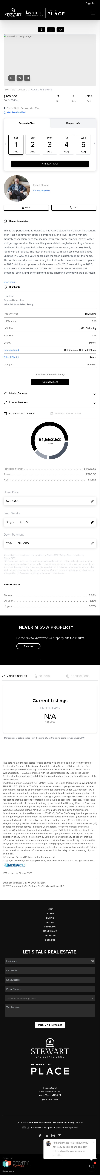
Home (50, 909)
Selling (50, 922)
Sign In (88, 3)
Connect (50, 940)
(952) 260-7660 (50, 1099)
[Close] (93, 1142)
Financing (50, 926)
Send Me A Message (50, 1025)
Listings (50, 913)
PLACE (79, 1122)
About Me (50, 935)
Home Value (50, 931)
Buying (50, 918)
